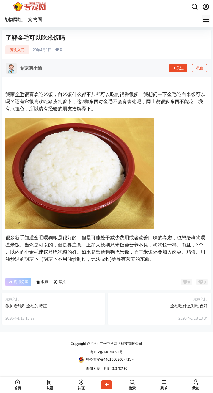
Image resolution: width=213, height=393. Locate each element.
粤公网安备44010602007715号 (106, 360)
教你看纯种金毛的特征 (26, 306)
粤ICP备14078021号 (106, 352)
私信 (199, 68)
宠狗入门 (17, 50)
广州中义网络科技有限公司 (120, 344)
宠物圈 (35, 19)
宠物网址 (13, 19)
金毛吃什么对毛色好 (189, 306)
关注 (178, 68)
